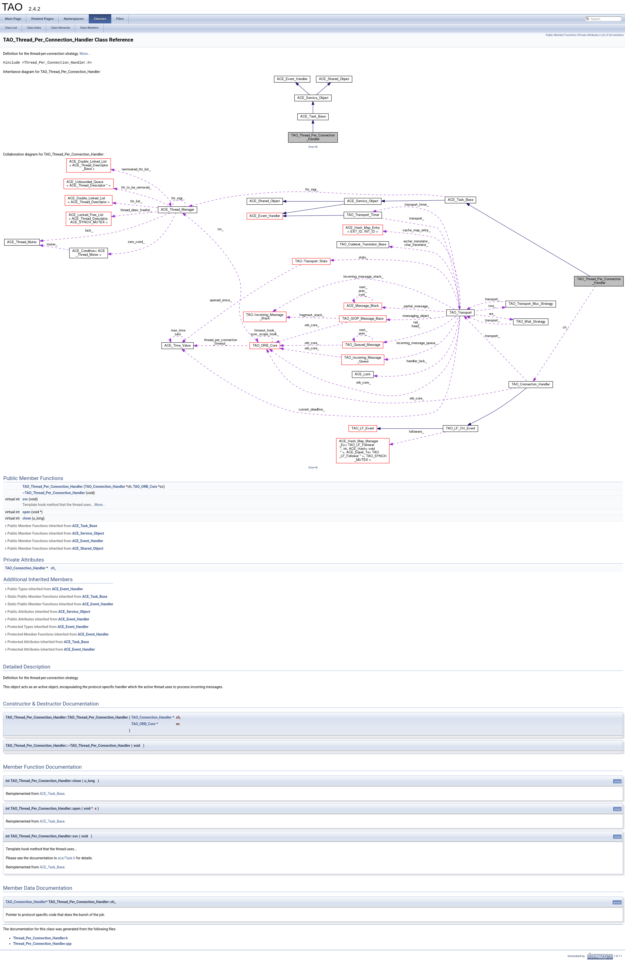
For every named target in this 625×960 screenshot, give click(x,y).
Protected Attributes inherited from (46, 642)
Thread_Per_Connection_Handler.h (40, 938)
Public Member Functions (561, 35)
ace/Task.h (66, 858)
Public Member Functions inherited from (50, 526)
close (26, 518)
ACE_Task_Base (84, 526)
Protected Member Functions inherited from (56, 634)
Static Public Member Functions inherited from (55, 597)
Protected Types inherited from (46, 627)
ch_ (53, 568)
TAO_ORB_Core (145, 487)
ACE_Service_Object (88, 533)
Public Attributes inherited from (47, 612)
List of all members (612, 35)
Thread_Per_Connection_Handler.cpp (42, 944)
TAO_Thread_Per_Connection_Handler (52, 487)
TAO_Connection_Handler (105, 487)
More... (85, 54)
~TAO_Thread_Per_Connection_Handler (53, 493)
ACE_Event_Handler (87, 541)
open (26, 512)
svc (25, 499)
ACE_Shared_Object (87, 548)
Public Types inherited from (43, 589)
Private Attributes (588, 35)
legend (313, 146)
